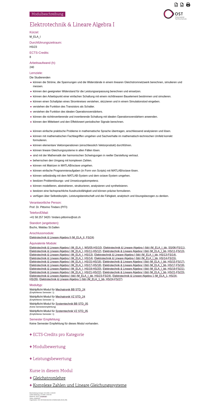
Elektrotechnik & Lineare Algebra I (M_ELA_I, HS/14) (61, 258)
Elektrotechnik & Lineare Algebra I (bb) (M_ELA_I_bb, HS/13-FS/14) (135, 254)
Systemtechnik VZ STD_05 (72, 311)
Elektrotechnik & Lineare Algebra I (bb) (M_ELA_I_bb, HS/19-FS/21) (143, 268)
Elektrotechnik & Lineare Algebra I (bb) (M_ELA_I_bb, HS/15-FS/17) (143, 261)
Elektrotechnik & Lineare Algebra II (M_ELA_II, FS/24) (62, 237)
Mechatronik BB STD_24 (70, 289)
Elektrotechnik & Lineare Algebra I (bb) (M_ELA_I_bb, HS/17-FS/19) (143, 265)
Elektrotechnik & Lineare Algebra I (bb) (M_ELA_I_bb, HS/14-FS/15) (135, 258)
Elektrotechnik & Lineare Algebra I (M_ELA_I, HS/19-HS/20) (65, 268)
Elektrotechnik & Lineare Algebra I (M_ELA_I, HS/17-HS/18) (65, 265)
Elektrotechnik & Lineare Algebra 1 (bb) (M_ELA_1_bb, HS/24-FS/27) (81, 279)
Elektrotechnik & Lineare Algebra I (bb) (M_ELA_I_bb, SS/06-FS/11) (144, 247)
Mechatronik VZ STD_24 (70, 296)
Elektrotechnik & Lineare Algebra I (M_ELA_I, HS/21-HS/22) (65, 272)
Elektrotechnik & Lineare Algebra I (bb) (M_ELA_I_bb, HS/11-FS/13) (143, 251)
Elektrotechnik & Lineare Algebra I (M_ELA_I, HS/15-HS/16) (65, 261)
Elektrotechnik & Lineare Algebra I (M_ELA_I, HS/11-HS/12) (65, 251)
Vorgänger (43, 396)
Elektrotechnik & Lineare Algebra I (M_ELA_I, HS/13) (61, 254)
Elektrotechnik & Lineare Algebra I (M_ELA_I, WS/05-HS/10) (66, 247)
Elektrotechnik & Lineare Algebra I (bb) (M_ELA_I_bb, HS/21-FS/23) (143, 272)
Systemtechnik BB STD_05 (72, 303)
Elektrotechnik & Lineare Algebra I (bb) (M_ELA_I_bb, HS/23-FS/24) (70, 275)
